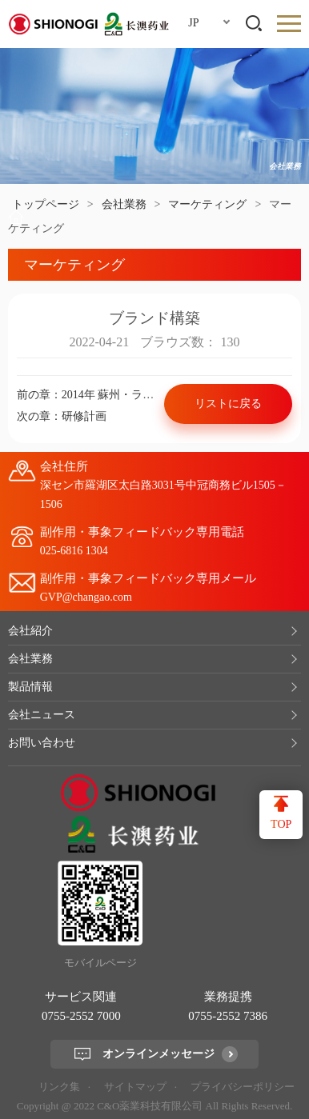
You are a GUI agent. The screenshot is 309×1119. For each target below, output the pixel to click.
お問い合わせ (41, 743)
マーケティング (207, 204)
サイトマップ (135, 1087)
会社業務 (124, 204)
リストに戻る (228, 404)
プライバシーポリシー (243, 1087)
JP (193, 23)
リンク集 (59, 1087)
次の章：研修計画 (61, 416)
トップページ (45, 204)
